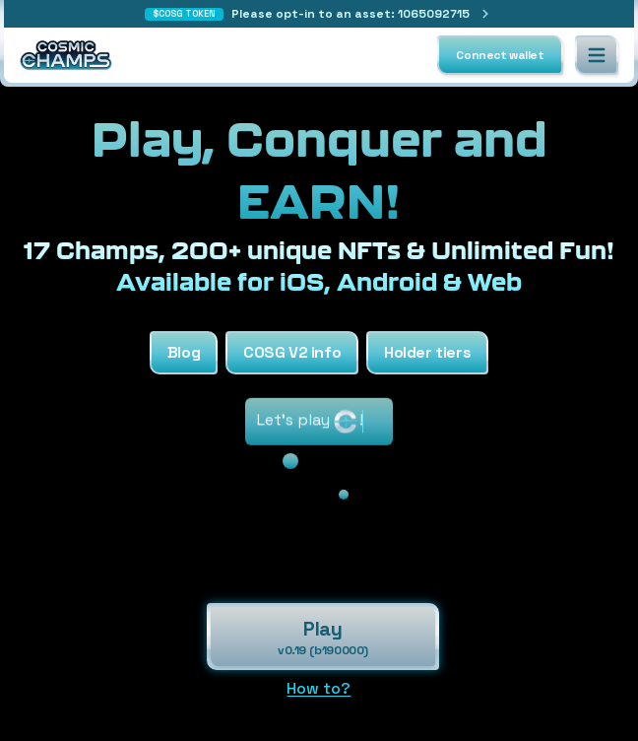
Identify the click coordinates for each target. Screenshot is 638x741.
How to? (319, 688)
